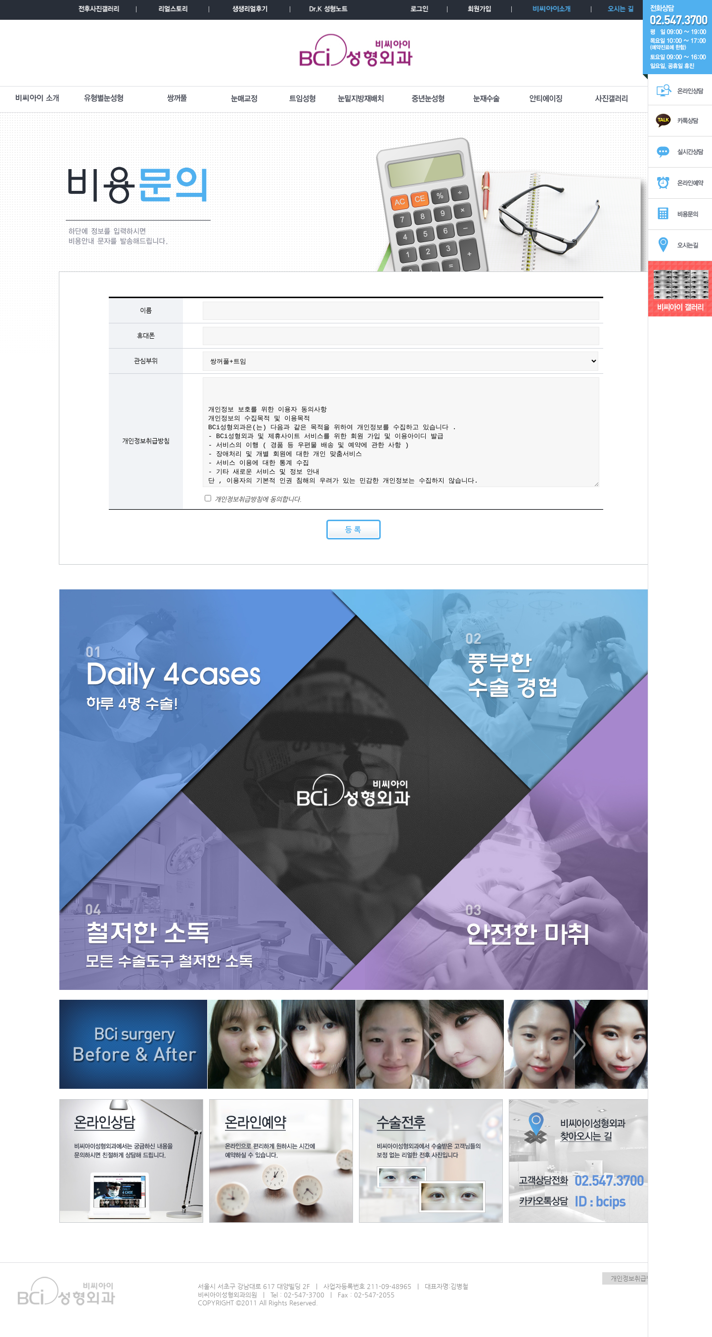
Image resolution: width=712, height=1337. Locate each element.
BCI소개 (37, 99)
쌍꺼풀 (177, 99)
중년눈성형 (428, 99)
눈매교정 (244, 99)
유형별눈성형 (103, 99)
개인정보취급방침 (634, 1278)
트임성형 (302, 99)
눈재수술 (486, 99)
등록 (353, 529)
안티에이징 (545, 99)
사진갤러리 (611, 99)
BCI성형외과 (356, 53)
